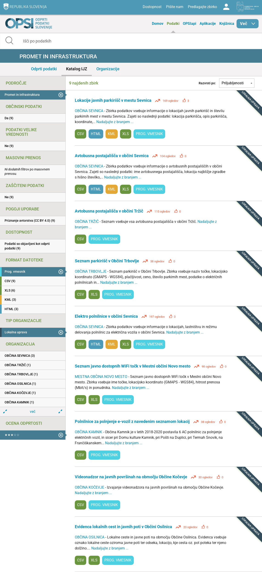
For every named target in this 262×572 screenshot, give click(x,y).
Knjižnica (226, 23)
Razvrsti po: (207, 83)
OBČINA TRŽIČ (87, 221)
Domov (157, 23)
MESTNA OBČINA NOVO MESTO (101, 376)
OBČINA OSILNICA (90, 537)
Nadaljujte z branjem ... (115, 122)
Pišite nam (174, 7)
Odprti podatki (44, 68)
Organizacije (108, 68)
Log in (226, 7)
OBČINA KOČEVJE (90, 487)
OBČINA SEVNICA (89, 111)
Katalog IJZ (76, 68)
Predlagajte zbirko (202, 7)
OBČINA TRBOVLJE (91, 271)
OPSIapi (189, 23)
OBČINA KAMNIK (89, 432)
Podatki (173, 23)
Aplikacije (208, 23)
